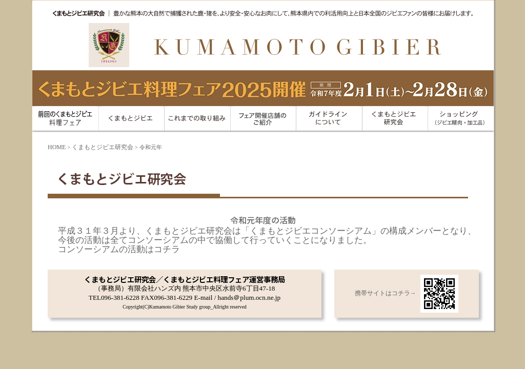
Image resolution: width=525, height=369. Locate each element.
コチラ (167, 249)
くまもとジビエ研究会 (102, 147)
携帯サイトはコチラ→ (406, 293)
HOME (57, 147)
